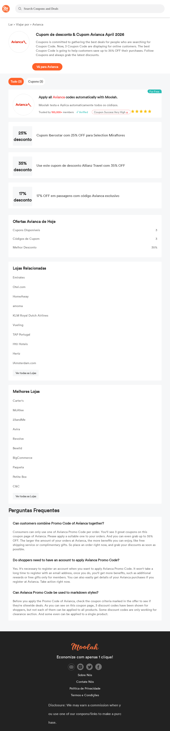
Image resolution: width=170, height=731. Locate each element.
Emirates (19, 277)
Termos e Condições (85, 695)
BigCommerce (22, 458)
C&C (16, 486)
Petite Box (20, 477)
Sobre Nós (85, 675)
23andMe (19, 419)
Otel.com (19, 287)
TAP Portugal (21, 334)
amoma (18, 306)
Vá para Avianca (47, 67)
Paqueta (18, 467)
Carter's (18, 400)
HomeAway (21, 296)
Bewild (17, 448)
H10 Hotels (20, 344)
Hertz (16, 353)
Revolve (18, 439)
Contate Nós (85, 682)
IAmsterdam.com (24, 363)
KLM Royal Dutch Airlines (30, 315)
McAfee (18, 410)
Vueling (18, 325)
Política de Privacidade (85, 688)
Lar (11, 24)
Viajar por (22, 24)
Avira (16, 429)
